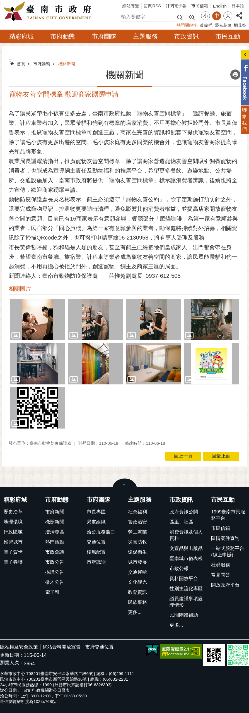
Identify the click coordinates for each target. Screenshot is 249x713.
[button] (37, 319)
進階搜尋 (191, 17)
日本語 (237, 5)
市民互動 (228, 36)
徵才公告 (54, 582)
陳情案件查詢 (225, 538)
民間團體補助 (184, 615)
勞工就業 (137, 532)
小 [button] (205, 15)
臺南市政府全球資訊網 (49, 11)
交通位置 (96, 542)
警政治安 (137, 522)
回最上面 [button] (221, 456)
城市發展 (137, 562)
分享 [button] (239, 12)
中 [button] (216, 15)
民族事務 (137, 602)
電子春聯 (13, 562)
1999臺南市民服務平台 (228, 515)
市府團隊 (104, 36)
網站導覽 (130, 5)
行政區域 (13, 532)
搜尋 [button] (180, 17)
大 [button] (228, 15)
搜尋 (124, 16)
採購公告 (54, 572)
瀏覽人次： (12, 663)
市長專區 (96, 512)
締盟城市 (13, 542)
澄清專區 (54, 532)
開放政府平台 (225, 585)
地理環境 (13, 522)
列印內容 (235, 75)
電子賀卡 (13, 552)
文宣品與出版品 (186, 548)
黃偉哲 (206, 25)
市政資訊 (186, 36)
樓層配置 (96, 552)
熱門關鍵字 (187, 25)
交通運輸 (137, 572)
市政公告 (54, 562)
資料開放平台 (184, 578)
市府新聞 (54, 512)
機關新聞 (66, 63)
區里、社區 (181, 522)
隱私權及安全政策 (19, 647)
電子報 (52, 592)
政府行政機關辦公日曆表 (47, 690)
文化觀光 (137, 582)
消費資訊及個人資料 (186, 535)
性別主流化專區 (186, 588)
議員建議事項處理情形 (186, 602)
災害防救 (137, 542)
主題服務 (145, 36)
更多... (134, 612)
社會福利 (137, 512)
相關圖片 (20, 289)
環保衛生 (137, 552)
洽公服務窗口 (101, 532)
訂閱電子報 (176, 5)
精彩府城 (21, 36)
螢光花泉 (223, 25)
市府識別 (96, 562)
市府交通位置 (99, 647)
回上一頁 (183, 456)
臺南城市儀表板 (186, 558)
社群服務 (220, 565)
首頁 (21, 63)
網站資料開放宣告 (62, 647)
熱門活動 (54, 542)
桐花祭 (240, 25)
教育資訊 (137, 592)
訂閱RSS (152, 5)
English (220, 6)
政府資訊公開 (184, 512)
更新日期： (12, 655)
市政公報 (179, 568)
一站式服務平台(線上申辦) (227, 552)
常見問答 (220, 575)
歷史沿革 (13, 512)
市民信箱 (199, 5)
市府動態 (62, 36)
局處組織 (96, 522)
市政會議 (54, 552)
